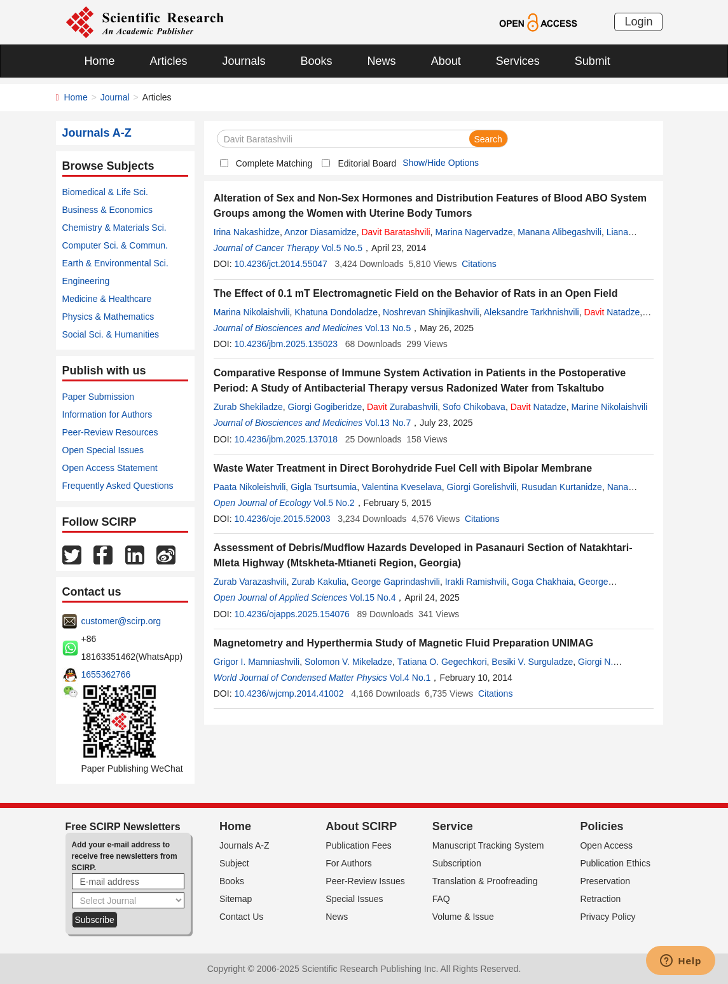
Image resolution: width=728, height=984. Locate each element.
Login (638, 21)
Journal (115, 97)
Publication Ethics (615, 863)
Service (452, 826)
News (381, 61)
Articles (169, 61)
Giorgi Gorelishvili (482, 487)
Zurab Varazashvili (250, 582)
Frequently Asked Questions (118, 486)
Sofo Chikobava (474, 407)
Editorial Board (367, 163)
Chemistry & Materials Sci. (114, 227)
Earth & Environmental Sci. (115, 263)
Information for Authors (107, 414)
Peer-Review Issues (365, 881)
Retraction (600, 899)
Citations (479, 264)
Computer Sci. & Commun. (115, 245)
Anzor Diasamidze (320, 232)
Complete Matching (274, 163)
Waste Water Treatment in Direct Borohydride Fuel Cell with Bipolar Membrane (403, 468)
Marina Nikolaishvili (252, 312)
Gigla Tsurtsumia (324, 487)
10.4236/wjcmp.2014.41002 (288, 693)
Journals (244, 61)
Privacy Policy (607, 917)
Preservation (605, 881)
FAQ (441, 899)
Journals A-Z (244, 845)
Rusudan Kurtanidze (561, 487)
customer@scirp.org (121, 621)
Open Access (606, 845)
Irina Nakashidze (247, 232)
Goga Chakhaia (542, 582)
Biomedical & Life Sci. (105, 192)
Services (518, 61)
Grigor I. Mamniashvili (256, 662)
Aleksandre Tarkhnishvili (531, 312)
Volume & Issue (463, 917)
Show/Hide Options (440, 163)
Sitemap (235, 899)
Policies (601, 826)
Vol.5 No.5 (341, 248)
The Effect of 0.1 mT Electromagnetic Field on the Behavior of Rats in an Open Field (416, 293)
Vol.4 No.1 (410, 678)
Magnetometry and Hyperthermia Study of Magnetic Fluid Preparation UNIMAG (403, 643)
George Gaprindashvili (396, 582)
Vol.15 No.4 (372, 597)
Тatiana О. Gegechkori (442, 662)
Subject (234, 863)
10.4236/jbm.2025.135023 (286, 344)
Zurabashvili (402, 407)
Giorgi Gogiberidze (324, 407)
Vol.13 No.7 (388, 423)
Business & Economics (107, 210)
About (446, 61)
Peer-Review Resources (110, 432)
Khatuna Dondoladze (336, 312)
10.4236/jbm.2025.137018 (286, 439)
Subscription (456, 863)
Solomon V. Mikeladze (348, 662)
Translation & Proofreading (485, 881)
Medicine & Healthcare (107, 299)
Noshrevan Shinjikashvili (431, 312)
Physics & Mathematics (108, 316)
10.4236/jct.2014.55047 (280, 264)
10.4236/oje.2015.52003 (282, 519)
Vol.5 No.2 (334, 503)
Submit (592, 61)
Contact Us (241, 917)
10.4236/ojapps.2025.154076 (291, 614)
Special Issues (354, 899)
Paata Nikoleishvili (250, 487)
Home (100, 61)
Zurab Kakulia (318, 582)
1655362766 (106, 674)
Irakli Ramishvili (476, 582)
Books (317, 61)
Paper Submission (98, 397)
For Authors (348, 863)
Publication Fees (359, 845)
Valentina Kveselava (402, 487)
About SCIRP (361, 826)
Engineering (86, 281)
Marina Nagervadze (473, 232)
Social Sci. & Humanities (111, 334)
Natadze (612, 312)
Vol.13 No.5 (388, 328)
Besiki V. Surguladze (532, 662)
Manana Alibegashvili (559, 232)
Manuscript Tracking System (488, 845)
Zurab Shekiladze (248, 407)
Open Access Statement (110, 468)
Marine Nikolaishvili (609, 407)
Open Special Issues (103, 450)
